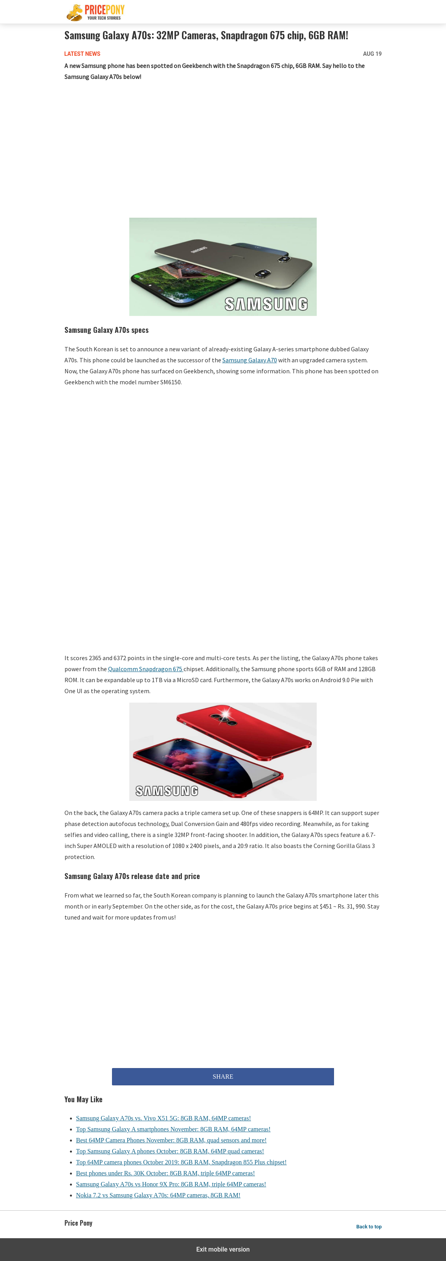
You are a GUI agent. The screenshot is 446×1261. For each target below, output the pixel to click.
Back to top (369, 1227)
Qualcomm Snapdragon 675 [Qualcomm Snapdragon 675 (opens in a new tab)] (146, 669)
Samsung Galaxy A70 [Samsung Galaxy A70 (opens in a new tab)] (249, 360)
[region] (223, 151)
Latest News (82, 54)
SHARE (223, 1076)
